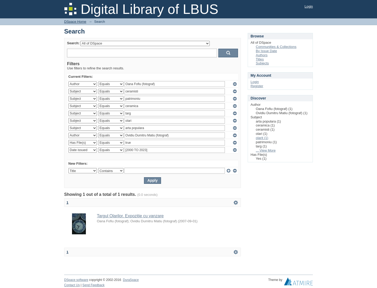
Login (308, 6)
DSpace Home (75, 22)
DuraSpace (130, 280)
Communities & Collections (276, 47)
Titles (260, 59)
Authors (262, 55)
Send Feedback (93, 285)
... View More (266, 150)
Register (257, 86)
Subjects (262, 63)
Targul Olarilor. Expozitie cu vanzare (130, 216)
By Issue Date (266, 51)
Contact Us (72, 285)
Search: (73, 43)
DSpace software (76, 280)
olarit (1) (262, 138)
